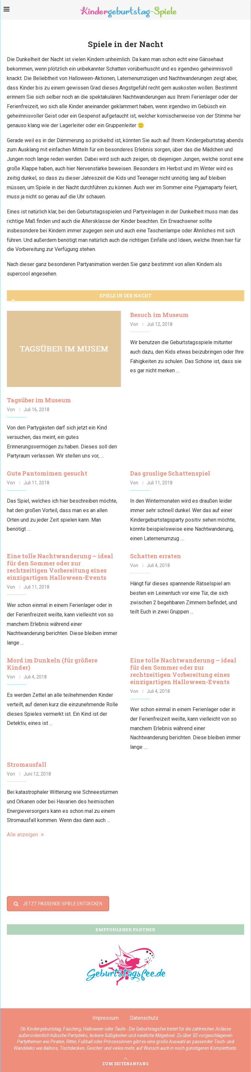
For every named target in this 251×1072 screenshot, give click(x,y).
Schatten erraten (155, 556)
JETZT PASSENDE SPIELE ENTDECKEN (58, 903)
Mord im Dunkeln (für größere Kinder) (52, 663)
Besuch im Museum (159, 315)
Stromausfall (26, 764)
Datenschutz (144, 1018)
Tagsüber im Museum (39, 400)
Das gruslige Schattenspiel (170, 473)
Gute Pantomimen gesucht (47, 473)
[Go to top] (125, 1063)
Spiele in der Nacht (125, 296)
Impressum (105, 1018)
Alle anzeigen (25, 834)
